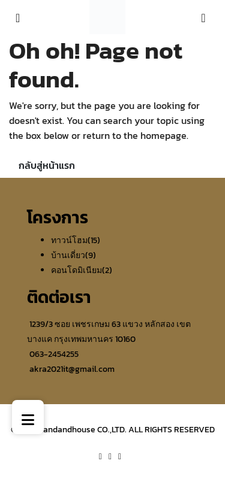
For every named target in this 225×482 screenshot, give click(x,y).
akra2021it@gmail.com (72, 369)
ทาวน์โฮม (69, 240)
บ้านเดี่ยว (68, 255)
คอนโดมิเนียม (76, 270)
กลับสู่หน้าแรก (47, 165)
